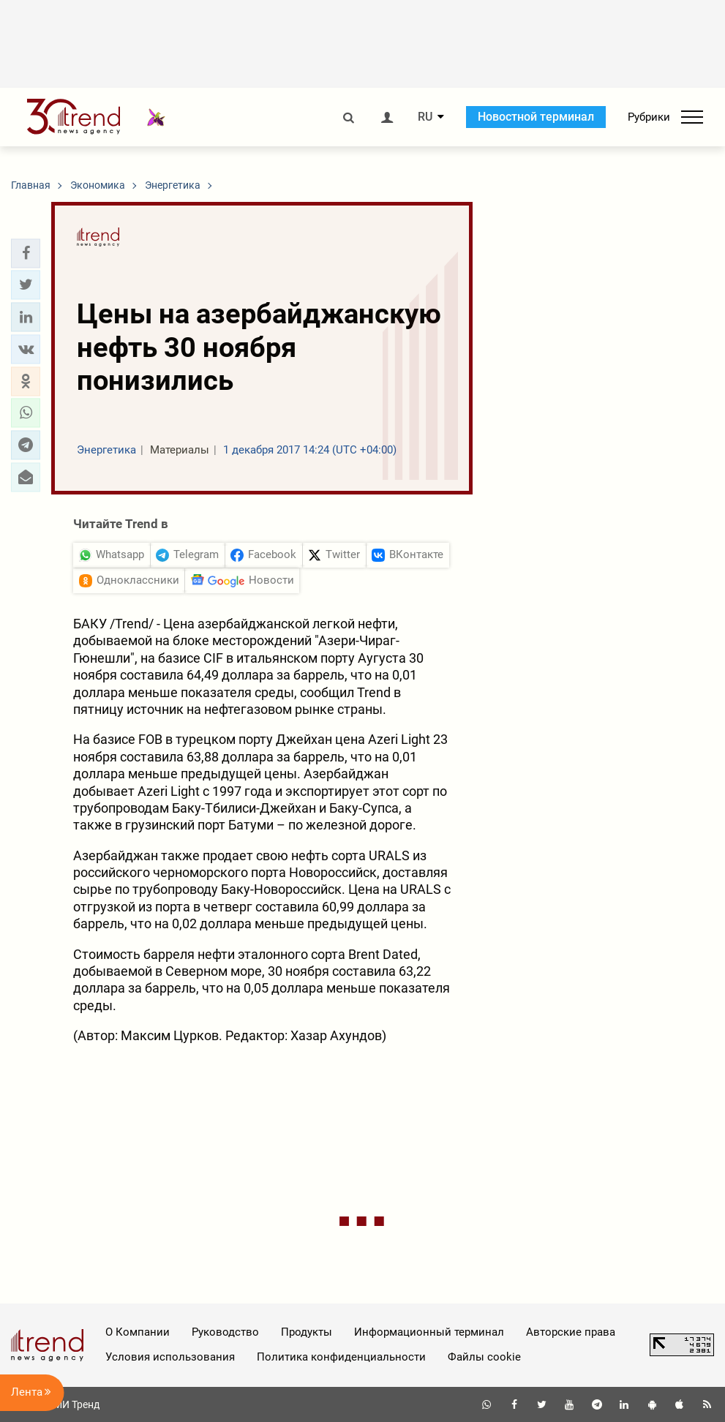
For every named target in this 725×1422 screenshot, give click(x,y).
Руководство (225, 1332)
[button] (25, 253)
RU (425, 117)
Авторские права (570, 1332)
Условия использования (170, 1356)
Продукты (306, 1332)
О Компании (137, 1332)
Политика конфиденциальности (341, 1356)
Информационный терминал (429, 1332)
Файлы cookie (484, 1356)
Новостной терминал (536, 117)
